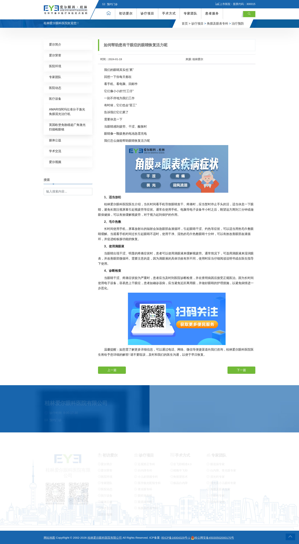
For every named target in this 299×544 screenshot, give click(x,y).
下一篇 (241, 369)
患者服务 (212, 13)
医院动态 (55, 87)
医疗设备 (55, 98)
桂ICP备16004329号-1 (175, 537)
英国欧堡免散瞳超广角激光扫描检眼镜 (67, 127)
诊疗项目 (147, 13)
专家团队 (190, 13)
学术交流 (55, 151)
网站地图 (49, 537)
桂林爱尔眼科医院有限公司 (105, 537)
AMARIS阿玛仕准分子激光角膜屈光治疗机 (67, 111)
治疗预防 (238, 23)
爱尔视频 (55, 161)
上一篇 (112, 369)
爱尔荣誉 (55, 55)
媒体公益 (55, 140)
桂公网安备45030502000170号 (212, 537)
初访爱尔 (126, 13)
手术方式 (169, 13)
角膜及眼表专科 (217, 23)
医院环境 (55, 66)
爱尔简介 (55, 44)
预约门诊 (110, 4)
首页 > (186, 23)
